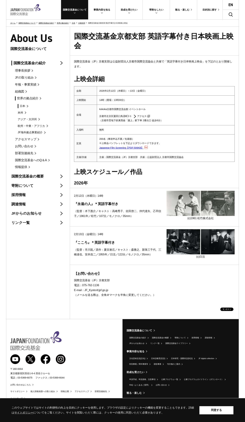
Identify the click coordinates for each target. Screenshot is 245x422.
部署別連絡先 (101, 391)
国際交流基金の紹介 (46, 23)
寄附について (180, 338)
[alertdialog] (122, 410)
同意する (216, 410)
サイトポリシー (17, 391)
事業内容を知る (135, 351)
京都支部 (81, 23)
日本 (73, 23)
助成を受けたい (135, 372)
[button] (74, 9)
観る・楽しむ (134, 392)
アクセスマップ (82, 391)
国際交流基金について (27, 23)
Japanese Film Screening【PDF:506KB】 (123, 147)
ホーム (12, 23)
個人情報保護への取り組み (42, 391)
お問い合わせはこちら (20, 385)
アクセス (143, 116)
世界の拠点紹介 (63, 23)
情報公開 (65, 391)
